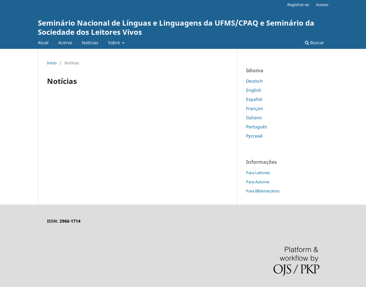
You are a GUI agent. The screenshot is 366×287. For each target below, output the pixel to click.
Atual (43, 42)
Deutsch (254, 81)
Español (254, 99)
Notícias (90, 42)
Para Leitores (258, 172)
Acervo (65, 42)
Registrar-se (298, 4)
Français (254, 108)
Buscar (314, 42)
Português (256, 127)
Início (52, 63)
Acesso (322, 4)
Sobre (114, 42)
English (253, 90)
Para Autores (258, 182)
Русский (254, 136)
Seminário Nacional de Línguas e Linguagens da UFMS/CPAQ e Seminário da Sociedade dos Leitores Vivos (176, 27)
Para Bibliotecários (263, 191)
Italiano (254, 117)
